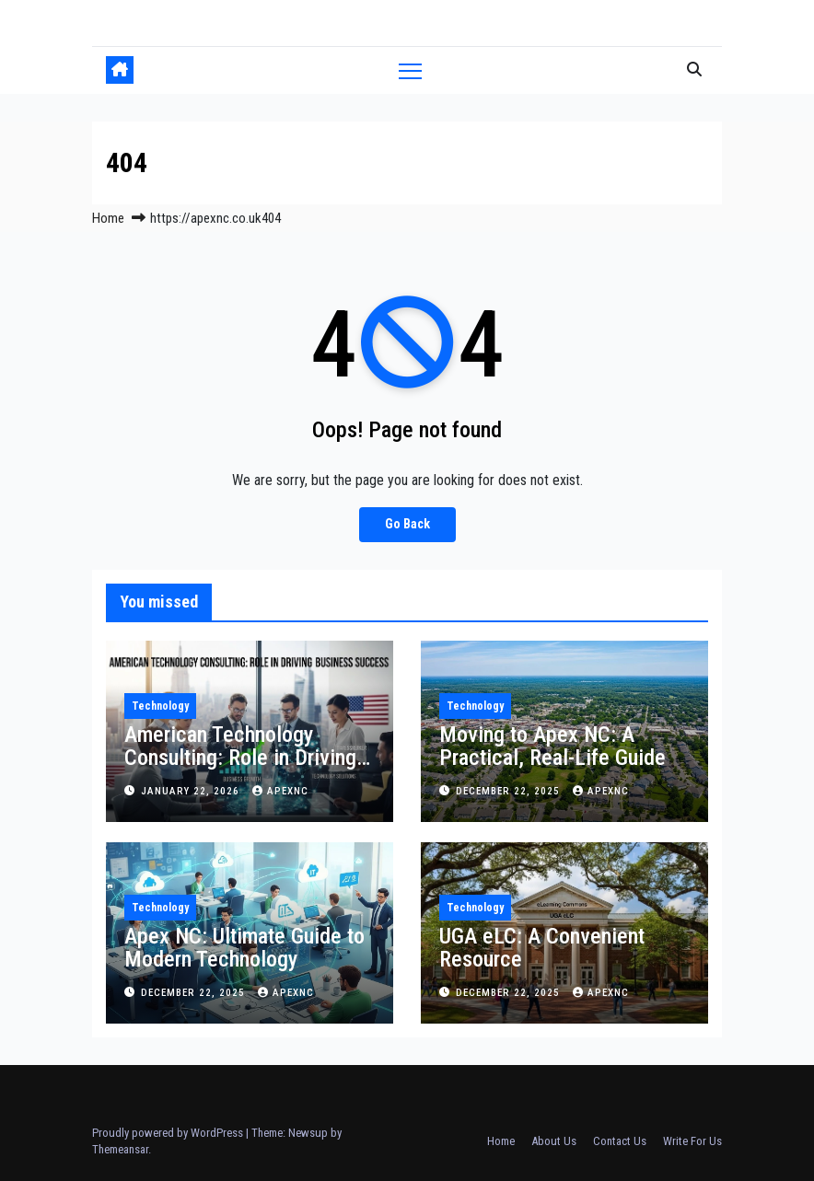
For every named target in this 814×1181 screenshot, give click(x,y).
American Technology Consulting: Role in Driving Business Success (240, 757)
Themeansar (120, 1149)
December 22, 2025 (510, 791)
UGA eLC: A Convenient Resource (542, 947)
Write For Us (692, 1141)
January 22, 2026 (192, 791)
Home (108, 218)
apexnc (280, 791)
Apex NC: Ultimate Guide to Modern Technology (244, 947)
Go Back (407, 524)
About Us (553, 1141)
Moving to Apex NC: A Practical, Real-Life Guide (552, 746)
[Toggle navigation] (410, 70)
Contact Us (619, 1141)
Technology (160, 706)
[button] (694, 69)
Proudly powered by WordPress (169, 1133)
